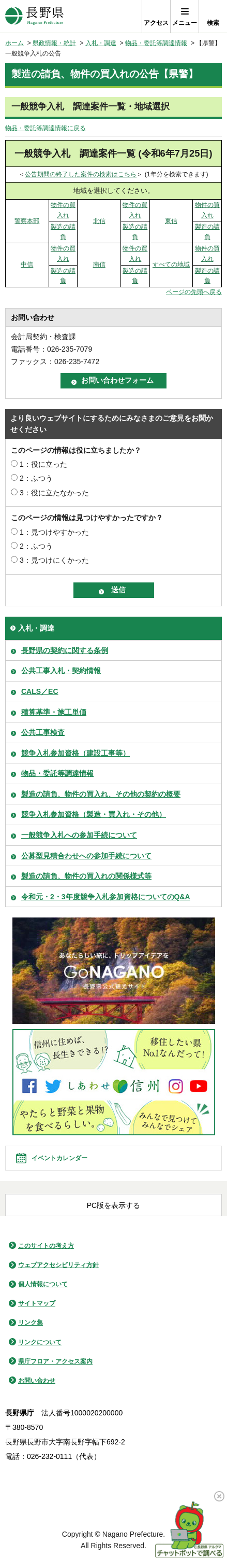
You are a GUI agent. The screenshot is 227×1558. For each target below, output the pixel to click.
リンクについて (40, 1342)
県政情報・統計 (54, 43)
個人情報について (43, 1284)
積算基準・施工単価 (53, 712)
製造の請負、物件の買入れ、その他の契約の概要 (100, 794)
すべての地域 (171, 264)
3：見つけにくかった (54, 560)
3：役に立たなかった (54, 493)
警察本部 (26, 221)
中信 (27, 264)
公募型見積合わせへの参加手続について (86, 856)
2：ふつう (36, 478)
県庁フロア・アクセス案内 (55, 1361)
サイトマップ (36, 1303)
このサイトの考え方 (46, 1245)
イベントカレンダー (59, 1158)
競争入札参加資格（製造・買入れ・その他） (93, 814)
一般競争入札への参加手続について (79, 835)
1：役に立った (43, 464)
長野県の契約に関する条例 (64, 650)
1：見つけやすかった (54, 532)
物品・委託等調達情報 (156, 43)
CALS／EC (39, 691)
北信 (99, 221)
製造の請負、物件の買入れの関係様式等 (86, 876)
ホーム (14, 43)
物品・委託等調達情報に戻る (45, 128)
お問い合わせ (36, 1380)
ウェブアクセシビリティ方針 (58, 1265)
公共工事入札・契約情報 (61, 670)
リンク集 (30, 1322)
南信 (99, 264)
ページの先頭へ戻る (194, 292)
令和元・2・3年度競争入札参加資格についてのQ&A (105, 897)
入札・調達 (100, 43)
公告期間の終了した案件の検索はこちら (81, 174)
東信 (171, 221)
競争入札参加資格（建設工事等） (75, 753)
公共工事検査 (43, 732)
